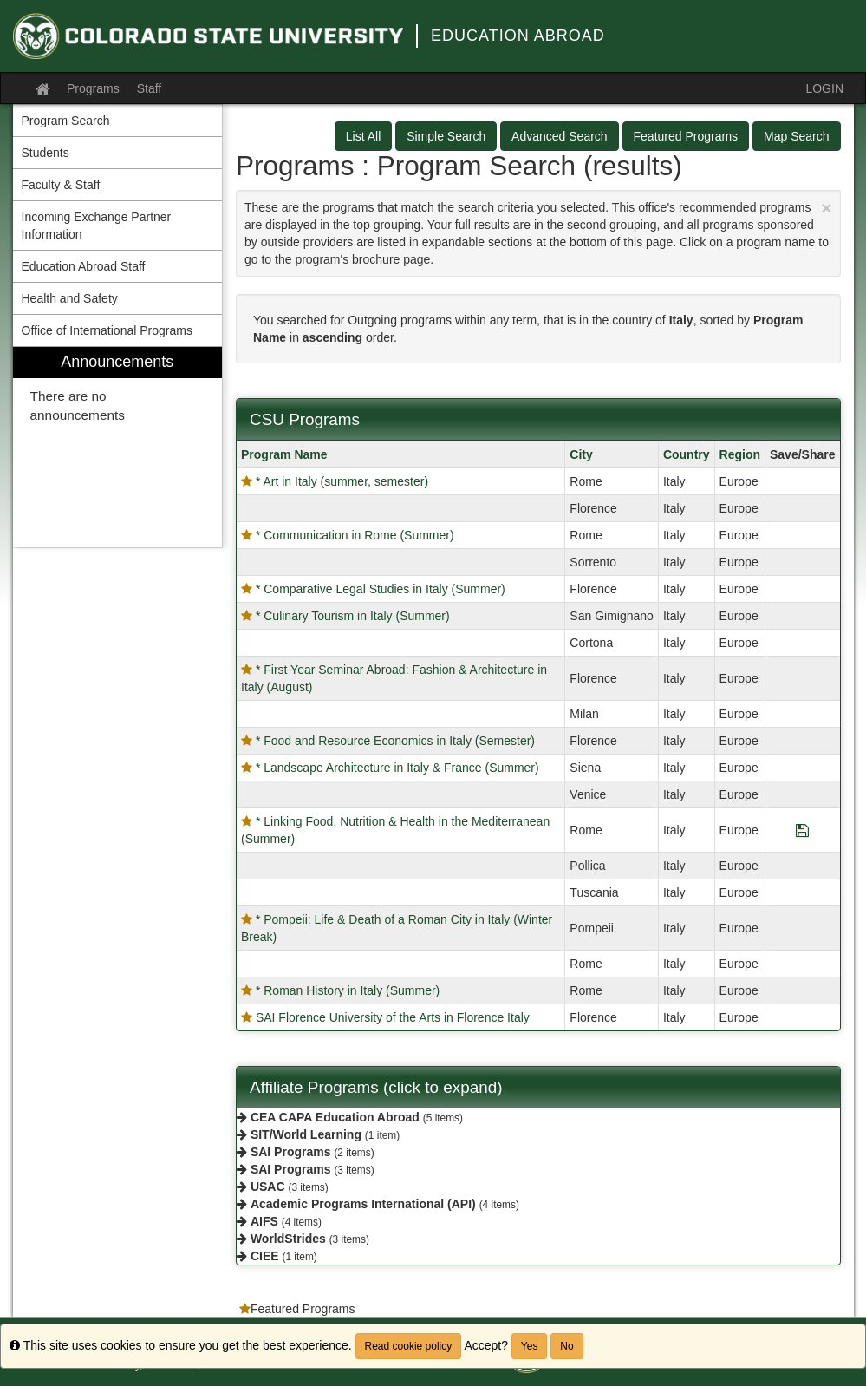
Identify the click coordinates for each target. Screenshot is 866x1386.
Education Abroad (518, 35)
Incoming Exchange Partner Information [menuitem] (97, 225)
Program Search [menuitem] (66, 120)
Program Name (284, 454)
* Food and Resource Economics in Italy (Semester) (395, 741)
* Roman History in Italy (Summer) (348, 990)
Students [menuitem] (45, 153)
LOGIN (824, 88)
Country (686, 454)
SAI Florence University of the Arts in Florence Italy (393, 1017)
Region (739, 454)
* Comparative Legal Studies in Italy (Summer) (380, 589)
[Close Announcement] (826, 208)
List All (363, 136)
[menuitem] (118, 447)
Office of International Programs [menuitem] (107, 330)
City (581, 454)
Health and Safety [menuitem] (70, 298)
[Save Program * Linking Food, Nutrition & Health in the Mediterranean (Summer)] (802, 830)
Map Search (796, 136)
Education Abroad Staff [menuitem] (84, 266)
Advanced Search (559, 136)
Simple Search (446, 136)
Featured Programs (686, 136)
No (566, 1346)
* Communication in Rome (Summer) (355, 535)
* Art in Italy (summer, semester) (342, 481)
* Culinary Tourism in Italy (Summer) (353, 616)
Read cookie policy (409, 1346)
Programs (93, 88)
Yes (529, 1346)
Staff (149, 88)
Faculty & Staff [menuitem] (61, 185)
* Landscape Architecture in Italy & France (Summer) (397, 768)
